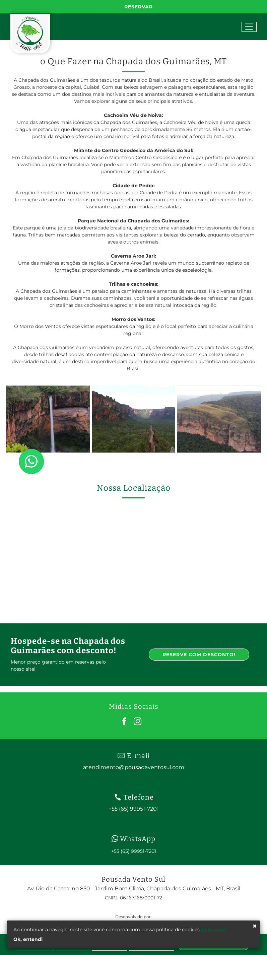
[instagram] (137, 722)
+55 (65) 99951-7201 (133, 851)
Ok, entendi (28, 939)
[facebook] (124, 722)
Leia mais (213, 930)
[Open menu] (249, 27)
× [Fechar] (254, 926)
